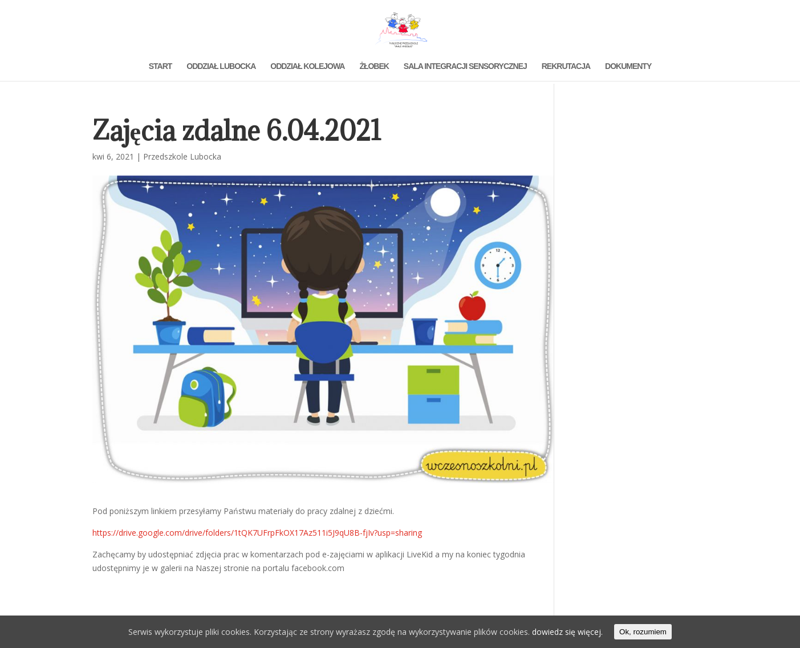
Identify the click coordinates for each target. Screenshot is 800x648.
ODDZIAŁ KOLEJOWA (307, 66)
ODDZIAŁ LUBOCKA (220, 66)
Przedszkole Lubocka (182, 156)
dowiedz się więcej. (567, 631)
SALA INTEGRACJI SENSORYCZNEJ (465, 66)
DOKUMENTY (628, 66)
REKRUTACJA (566, 66)
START (160, 66)
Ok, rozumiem (643, 631)
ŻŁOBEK (374, 66)
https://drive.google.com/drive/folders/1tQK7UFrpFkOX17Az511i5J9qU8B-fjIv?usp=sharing (257, 532)
